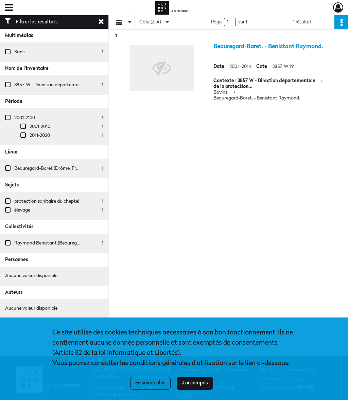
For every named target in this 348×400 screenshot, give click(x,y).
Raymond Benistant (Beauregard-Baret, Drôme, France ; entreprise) (85, 243)
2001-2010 (40, 126)
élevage (22, 210)
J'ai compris (195, 383)
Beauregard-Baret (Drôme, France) (51, 168)
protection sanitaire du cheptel (46, 201)
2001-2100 (24, 117)
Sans (19, 52)
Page (216, 22)
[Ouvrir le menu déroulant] (9, 8)
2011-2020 (40, 135)
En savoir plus (150, 383)
